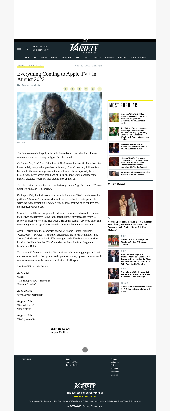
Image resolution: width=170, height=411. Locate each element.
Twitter (114, 365)
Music (124, 283)
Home (21, 65)
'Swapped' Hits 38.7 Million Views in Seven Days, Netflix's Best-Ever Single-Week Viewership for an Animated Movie (134, 118)
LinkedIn (114, 375)
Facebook (115, 372)
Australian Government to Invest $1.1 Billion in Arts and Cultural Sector (136, 289)
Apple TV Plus (59, 332)
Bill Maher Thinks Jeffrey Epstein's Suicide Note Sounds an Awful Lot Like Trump (134, 146)
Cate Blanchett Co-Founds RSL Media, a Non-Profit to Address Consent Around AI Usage (135, 274)
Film (123, 236)
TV (30, 65)
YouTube (114, 368)
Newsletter (26, 359)
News (39, 65)
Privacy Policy (72, 365)
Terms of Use (72, 362)
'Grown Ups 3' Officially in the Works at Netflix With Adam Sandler (134, 242)
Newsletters (40, 47)
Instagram (115, 362)
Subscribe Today (85, 396)
